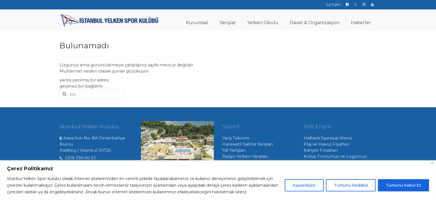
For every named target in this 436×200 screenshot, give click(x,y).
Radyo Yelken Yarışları (245, 156)
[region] (218, 180)
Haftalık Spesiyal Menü (328, 138)
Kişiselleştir (304, 185)
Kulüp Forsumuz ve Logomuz (335, 156)
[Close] (432, 163)
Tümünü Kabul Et (403, 185)
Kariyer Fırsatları (321, 150)
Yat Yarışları (234, 150)
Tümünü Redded (351, 185)
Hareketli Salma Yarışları (247, 144)
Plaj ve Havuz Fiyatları (327, 144)
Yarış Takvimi (235, 138)
